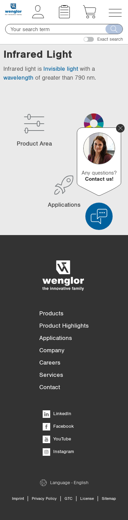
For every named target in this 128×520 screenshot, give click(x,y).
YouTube (57, 438)
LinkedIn (57, 413)
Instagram (58, 451)
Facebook (58, 426)
